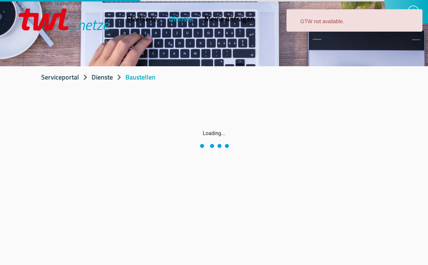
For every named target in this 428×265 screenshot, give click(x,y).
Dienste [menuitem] (181, 18)
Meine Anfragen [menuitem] (229, 18)
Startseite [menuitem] (141, 18)
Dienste (102, 77)
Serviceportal (60, 77)
